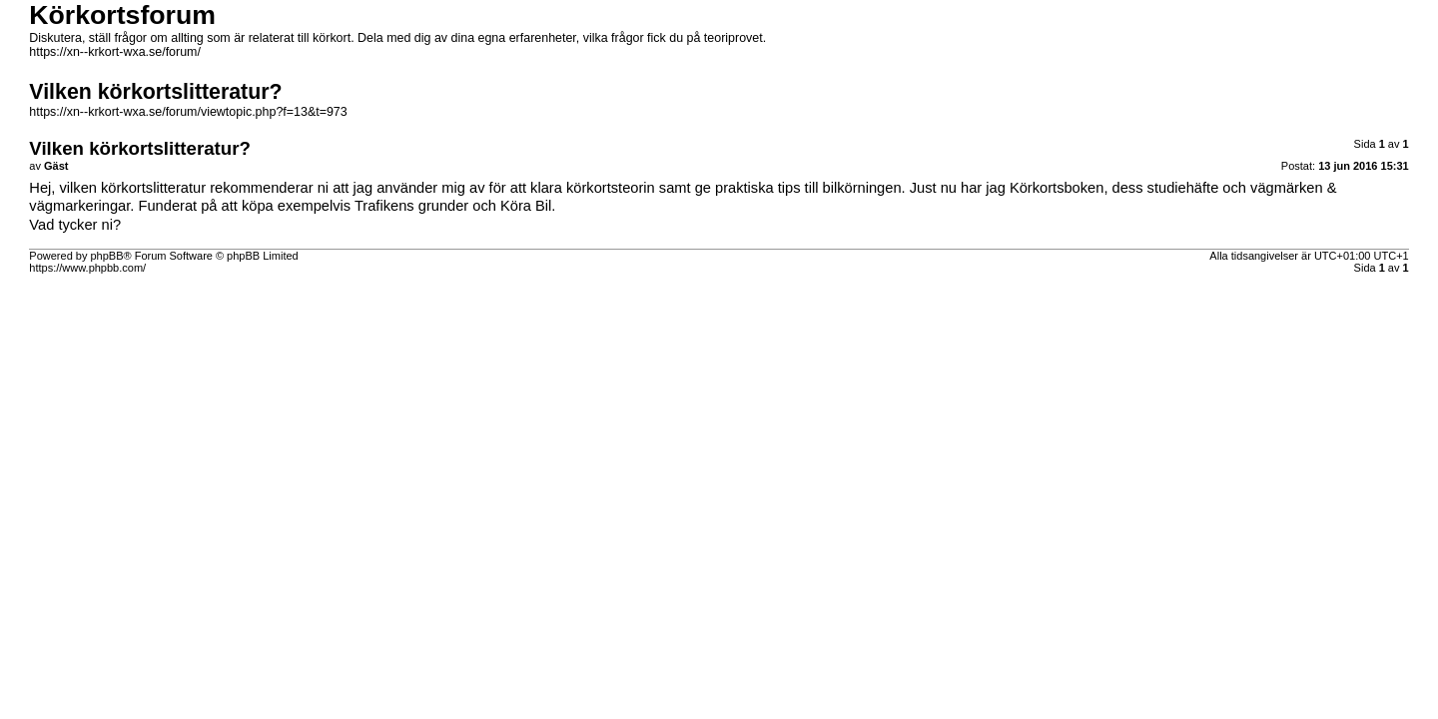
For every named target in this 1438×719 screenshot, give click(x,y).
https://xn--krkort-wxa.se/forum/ (115, 52)
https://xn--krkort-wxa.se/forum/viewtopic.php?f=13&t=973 (188, 112)
